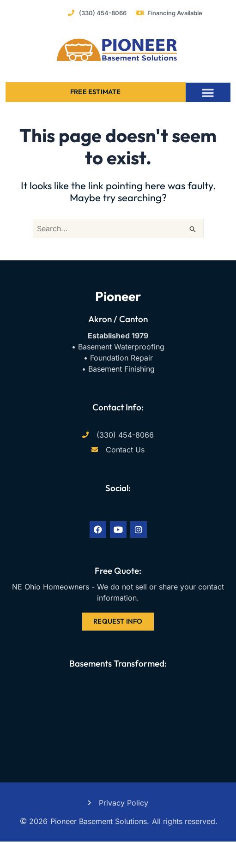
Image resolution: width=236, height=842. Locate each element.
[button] (208, 92)
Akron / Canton (118, 319)
